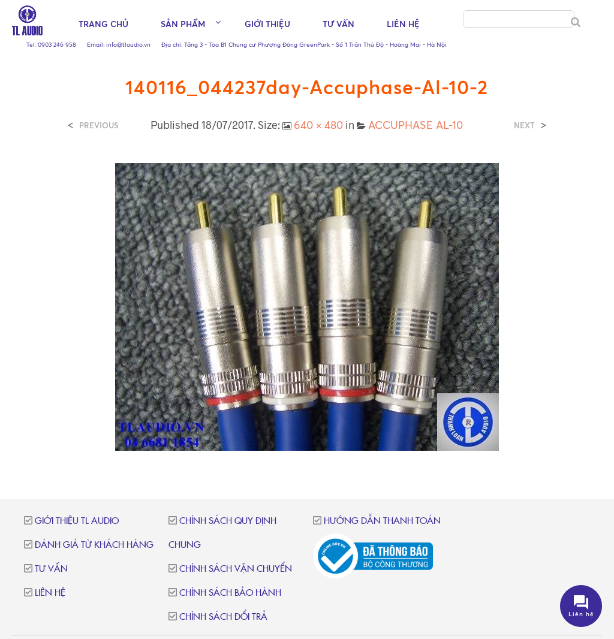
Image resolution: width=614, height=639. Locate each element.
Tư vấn (338, 24)
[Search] (576, 22)
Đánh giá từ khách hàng (94, 545)
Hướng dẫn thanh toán (382, 521)
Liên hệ (403, 24)
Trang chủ (103, 24)
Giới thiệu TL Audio (77, 521)
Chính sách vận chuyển (235, 569)
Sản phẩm (183, 24)
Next (524, 125)
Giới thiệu (267, 24)
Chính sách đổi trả (223, 617)
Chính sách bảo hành (230, 593)
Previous (99, 125)
